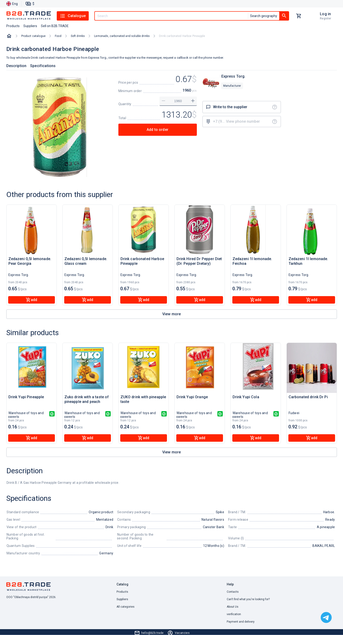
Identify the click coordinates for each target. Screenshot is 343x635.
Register (325, 18)
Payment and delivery (241, 621)
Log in (325, 14)
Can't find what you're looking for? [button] (248, 599)
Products (122, 591)
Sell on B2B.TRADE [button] (55, 26)
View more (171, 314)
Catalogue (73, 16)
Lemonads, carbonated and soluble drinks (122, 36)
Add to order (157, 129)
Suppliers (122, 599)
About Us (232, 606)
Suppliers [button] (30, 26)
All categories (125, 606)
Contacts (233, 591)
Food (58, 36)
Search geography (263, 16)
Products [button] (13, 26)
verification (234, 614)
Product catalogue (33, 36)
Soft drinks (78, 36)
